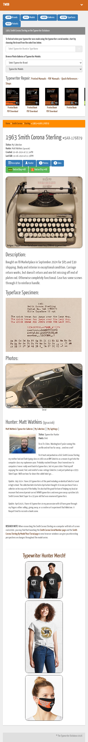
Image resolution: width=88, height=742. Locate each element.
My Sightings (53, 429)
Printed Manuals (38, 79)
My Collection (40, 429)
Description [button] (14, 162)
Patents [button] (11, 23)
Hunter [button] (29, 162)
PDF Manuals (54, 79)
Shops (8, 83)
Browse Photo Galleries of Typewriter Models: (23, 56)
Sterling (27, 123)
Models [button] (29, 17)
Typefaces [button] (67, 17)
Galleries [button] (47, 17)
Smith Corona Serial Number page (53, 530)
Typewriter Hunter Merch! (44, 556)
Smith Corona (17, 123)
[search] (44, 63)
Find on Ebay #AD (17, 169)
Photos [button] (43, 163)
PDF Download (12, 111)
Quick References (69, 79)
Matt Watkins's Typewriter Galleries (19, 429)
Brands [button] (11, 17)
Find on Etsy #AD (39, 169)
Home (8, 123)
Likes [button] (57, 163)
